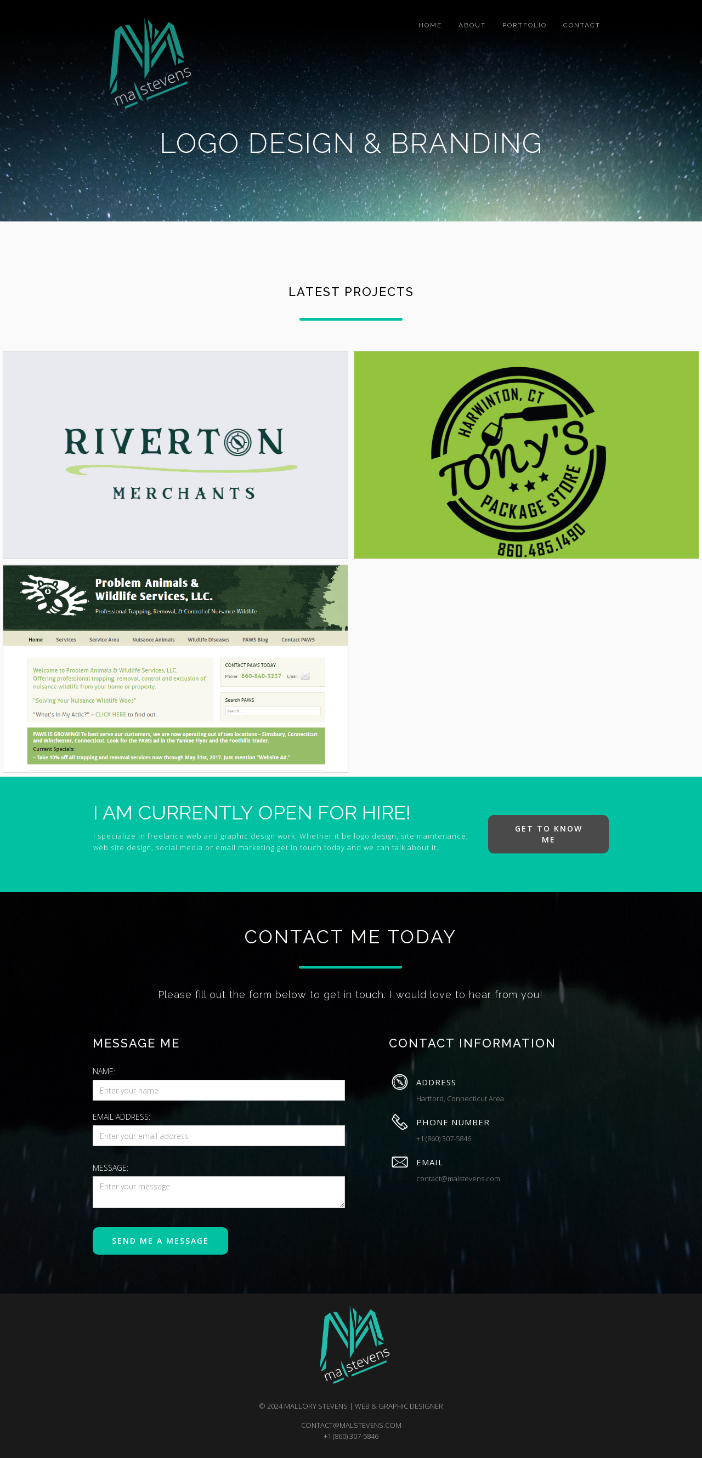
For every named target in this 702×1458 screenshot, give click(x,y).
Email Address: (121, 1117)
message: (110, 1168)
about (472, 25)
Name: (104, 1071)
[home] (146, 64)
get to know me (548, 834)
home (430, 25)
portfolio (524, 25)
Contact (582, 25)
